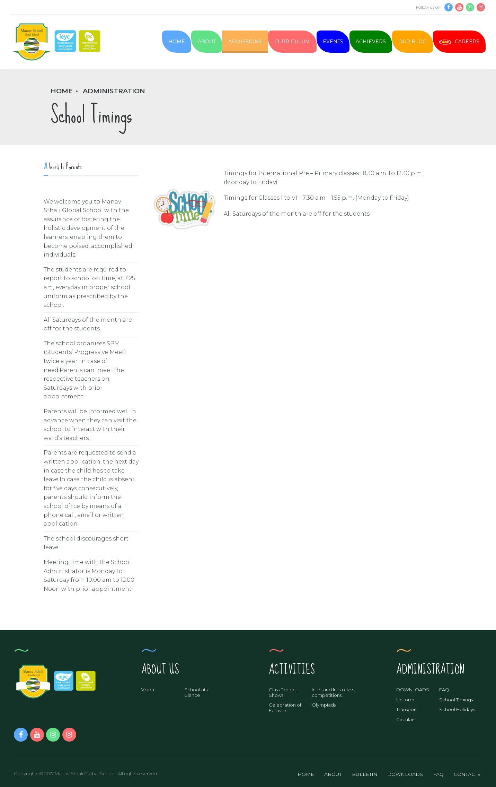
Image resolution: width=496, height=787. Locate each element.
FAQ (444, 689)
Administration (114, 91)
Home (176, 41)
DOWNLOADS (412, 689)
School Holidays (457, 709)
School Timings (456, 699)
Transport (406, 709)
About (207, 41)
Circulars (405, 719)
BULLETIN (365, 774)
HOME (306, 774)
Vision (147, 689)
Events (333, 41)
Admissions (245, 41)
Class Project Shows (283, 692)
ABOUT (333, 774)
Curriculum (292, 41)
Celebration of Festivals (285, 707)
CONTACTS (467, 774)
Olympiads (324, 705)
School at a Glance (197, 692)
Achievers (371, 41)
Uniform (405, 699)
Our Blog (412, 41)
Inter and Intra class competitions (333, 692)
